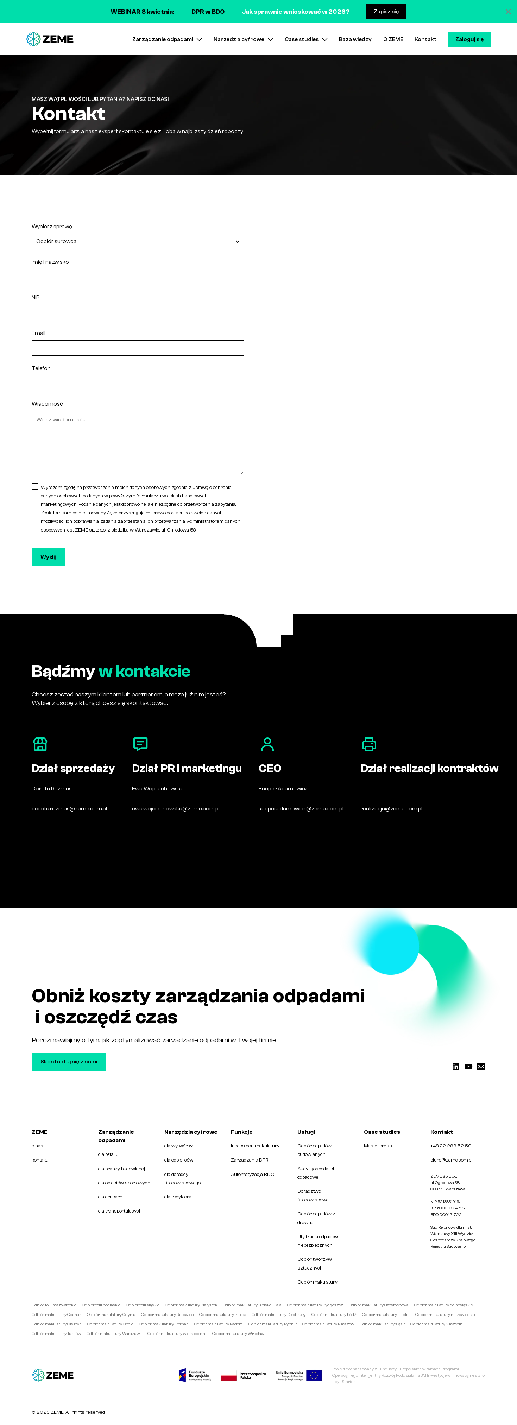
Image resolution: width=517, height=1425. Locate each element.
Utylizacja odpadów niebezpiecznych (317, 1241)
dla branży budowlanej (121, 1169)
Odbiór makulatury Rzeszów (328, 1324)
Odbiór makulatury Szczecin (436, 1324)
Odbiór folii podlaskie (101, 1305)
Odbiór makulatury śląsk (382, 1324)
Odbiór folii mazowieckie (54, 1305)
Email (38, 333)
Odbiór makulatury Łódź (334, 1314)
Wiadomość (47, 404)
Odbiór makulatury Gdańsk (56, 1314)
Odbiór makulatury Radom (218, 1324)
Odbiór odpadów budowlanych (314, 1150)
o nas (37, 1146)
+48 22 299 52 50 (451, 1146)
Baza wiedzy (355, 39)
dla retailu (108, 1154)
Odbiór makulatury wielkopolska (177, 1333)
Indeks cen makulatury (255, 1146)
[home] (50, 39)
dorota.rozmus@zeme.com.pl (69, 809)
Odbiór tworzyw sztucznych (314, 1263)
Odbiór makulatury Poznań (164, 1324)
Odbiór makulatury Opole (110, 1324)
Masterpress (378, 1146)
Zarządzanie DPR (249, 1160)
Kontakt (426, 39)
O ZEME (393, 39)
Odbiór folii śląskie (142, 1305)
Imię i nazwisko (50, 262)
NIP (35, 297)
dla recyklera (177, 1197)
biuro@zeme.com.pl (451, 1160)
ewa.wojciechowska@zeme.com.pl (176, 809)
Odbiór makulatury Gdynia (111, 1314)
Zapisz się (386, 11)
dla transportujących (120, 1211)
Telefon (41, 368)
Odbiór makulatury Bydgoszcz (315, 1305)
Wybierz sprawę (52, 226)
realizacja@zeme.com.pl (391, 809)
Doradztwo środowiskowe (313, 1195)
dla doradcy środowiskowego (182, 1178)
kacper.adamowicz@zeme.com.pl (301, 809)
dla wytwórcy (178, 1146)
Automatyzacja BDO (253, 1174)
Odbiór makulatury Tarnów (56, 1333)
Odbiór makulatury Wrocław (238, 1333)
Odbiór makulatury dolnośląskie (443, 1305)
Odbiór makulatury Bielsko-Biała (252, 1305)
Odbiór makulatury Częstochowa (379, 1305)
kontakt (39, 1160)
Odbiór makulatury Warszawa (114, 1333)
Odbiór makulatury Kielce (222, 1314)
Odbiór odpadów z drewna (316, 1218)
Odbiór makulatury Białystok (191, 1305)
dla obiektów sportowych (124, 1183)
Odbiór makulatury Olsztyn (57, 1324)
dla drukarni (111, 1197)
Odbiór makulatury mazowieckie (445, 1314)
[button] (167, 39)
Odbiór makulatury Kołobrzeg (279, 1314)
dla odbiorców (178, 1160)
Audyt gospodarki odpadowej (315, 1173)
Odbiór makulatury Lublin (386, 1314)
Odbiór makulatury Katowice (167, 1314)
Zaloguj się (469, 39)
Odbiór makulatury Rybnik (272, 1324)
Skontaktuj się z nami (68, 1061)
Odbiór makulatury (317, 1282)
